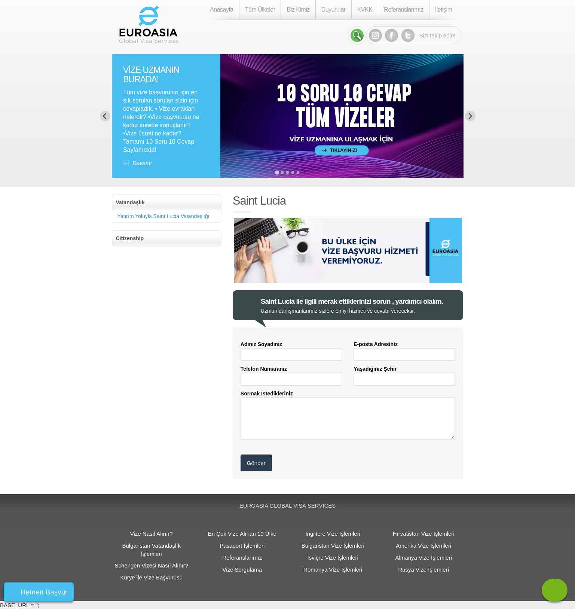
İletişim (443, 9)
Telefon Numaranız (264, 369)
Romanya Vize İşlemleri (332, 569)
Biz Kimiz (298, 9)
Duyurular (333, 9)
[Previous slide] (105, 116)
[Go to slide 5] (298, 172)
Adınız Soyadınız (261, 344)
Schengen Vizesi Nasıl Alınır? (151, 565)
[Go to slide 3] (287, 172)
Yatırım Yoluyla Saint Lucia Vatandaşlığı (163, 216)
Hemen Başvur (44, 592)
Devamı (142, 163)
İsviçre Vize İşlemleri (333, 557)
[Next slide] (470, 116)
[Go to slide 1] (277, 172)
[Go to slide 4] (292, 172)
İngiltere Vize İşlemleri (333, 533)
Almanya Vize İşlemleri (423, 557)
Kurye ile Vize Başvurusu (151, 577)
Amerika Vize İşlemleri (423, 545)
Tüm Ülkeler (260, 9)
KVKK (365, 9)
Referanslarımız (403, 9)
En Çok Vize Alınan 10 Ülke (242, 533)
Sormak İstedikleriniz (267, 394)
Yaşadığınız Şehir (375, 369)
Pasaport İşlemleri (242, 545)
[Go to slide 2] (282, 172)
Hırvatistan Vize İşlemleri (424, 533)
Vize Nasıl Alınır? (151, 533)
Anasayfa (221, 9)
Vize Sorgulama (242, 569)
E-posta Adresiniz (376, 344)
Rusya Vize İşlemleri (423, 569)
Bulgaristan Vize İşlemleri (333, 545)
